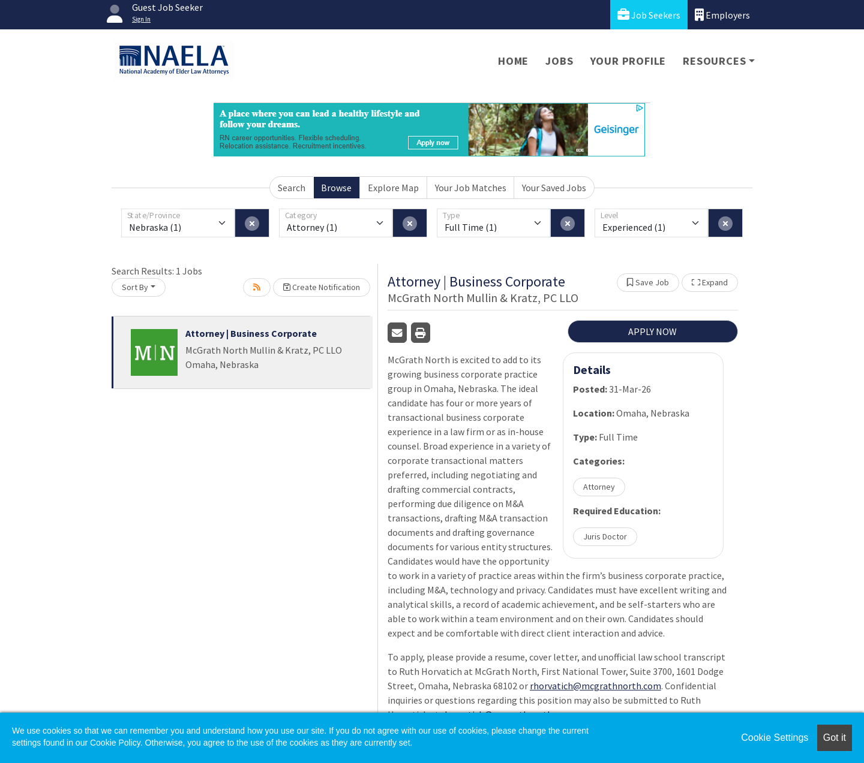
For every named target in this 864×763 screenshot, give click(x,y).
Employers (722, 14)
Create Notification (321, 287)
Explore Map (393, 188)
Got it (834, 737)
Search (291, 188)
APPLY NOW (652, 331)
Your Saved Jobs (554, 188)
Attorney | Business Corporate (251, 333)
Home (513, 61)
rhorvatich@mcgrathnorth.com (595, 686)
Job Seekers (648, 14)
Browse (336, 188)
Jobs (559, 61)
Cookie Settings (774, 737)
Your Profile (628, 61)
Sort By (135, 287)
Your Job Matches (470, 188)
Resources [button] (714, 61)
